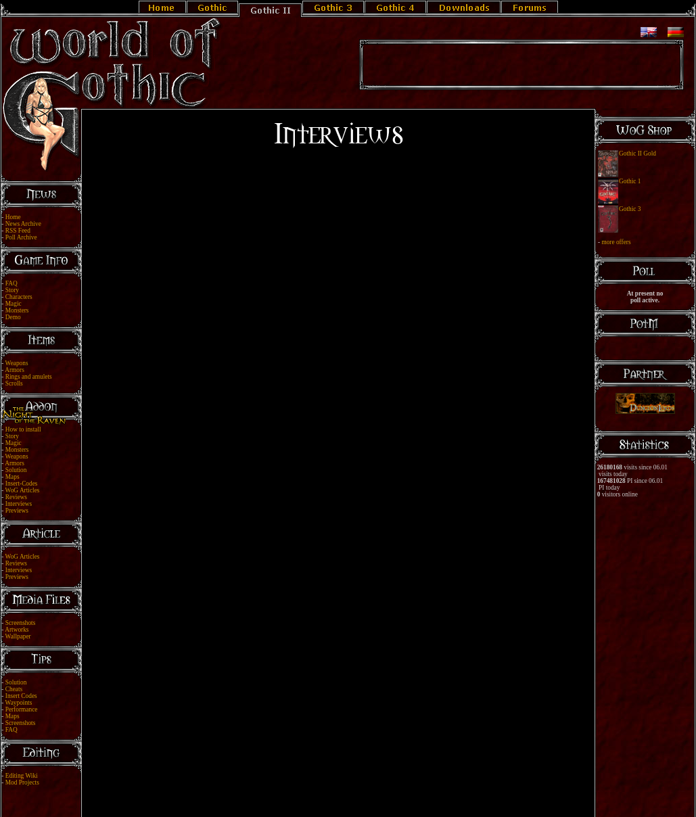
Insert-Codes (21, 483)
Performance (21, 709)
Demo (13, 317)
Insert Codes (21, 696)
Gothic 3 (630, 209)
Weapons (16, 363)
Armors (14, 370)
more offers (615, 242)
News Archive (23, 223)
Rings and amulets (28, 376)
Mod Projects (22, 782)
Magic (13, 303)
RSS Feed (17, 230)
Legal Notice (325, 791)
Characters (18, 297)
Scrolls (14, 383)
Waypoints (18, 702)
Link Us (356, 791)
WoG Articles (22, 490)
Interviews (18, 503)
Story (12, 290)
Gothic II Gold (637, 153)
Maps (12, 476)
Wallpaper (18, 636)
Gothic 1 (630, 181)
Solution (16, 470)
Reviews (16, 497)
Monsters (17, 310)
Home (13, 217)
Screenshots (20, 623)
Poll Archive (21, 237)
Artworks (16, 629)
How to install (23, 429)
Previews (16, 510)
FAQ (11, 283)
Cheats (13, 689)
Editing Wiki (21, 775)
